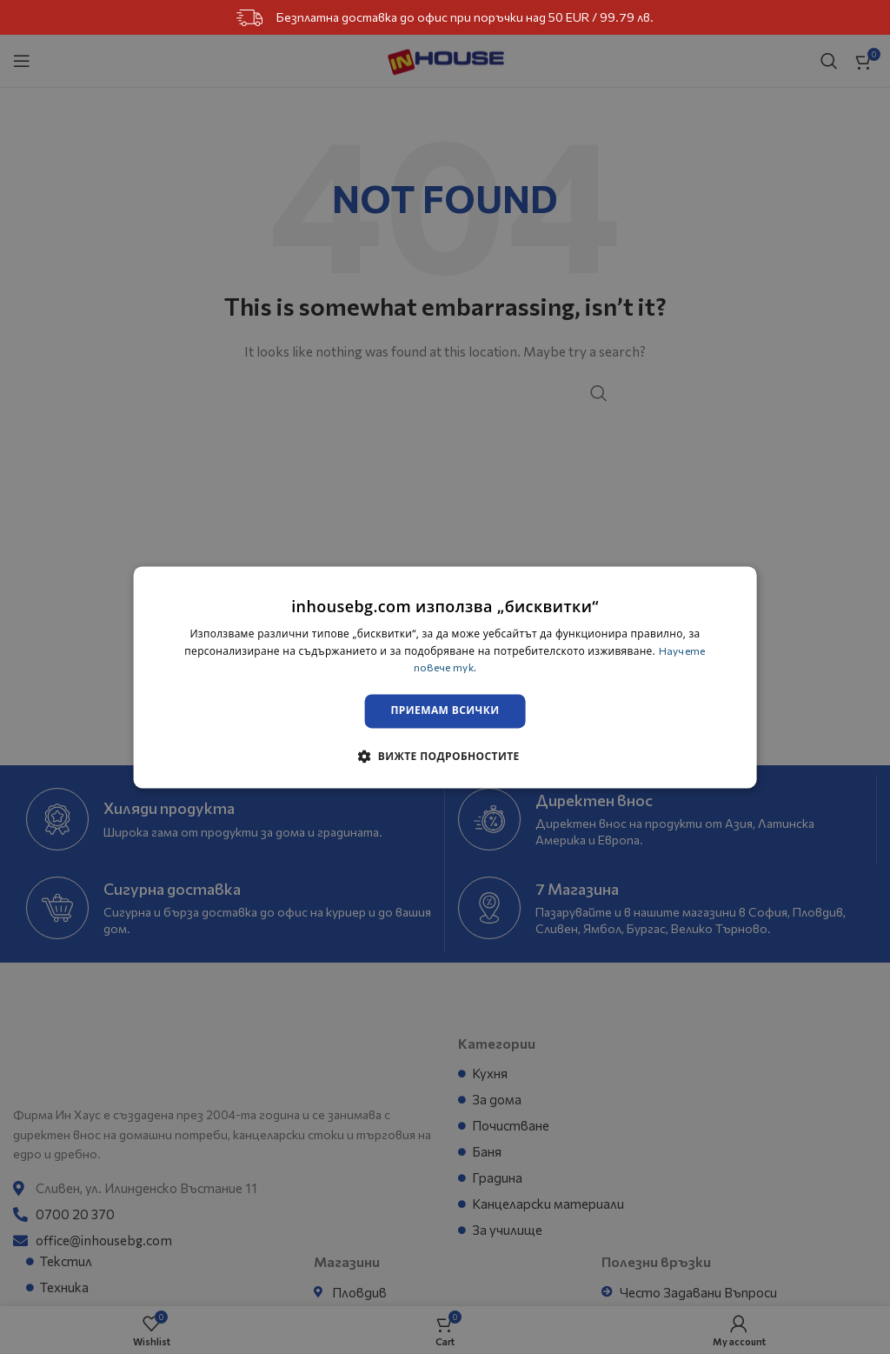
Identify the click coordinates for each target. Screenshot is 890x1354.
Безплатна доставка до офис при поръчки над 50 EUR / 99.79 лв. (444, 18)
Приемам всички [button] (445, 711)
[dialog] (445, 677)
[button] (444, 756)
